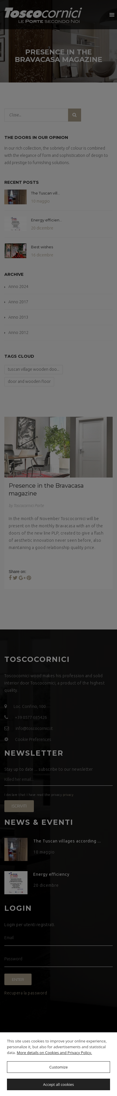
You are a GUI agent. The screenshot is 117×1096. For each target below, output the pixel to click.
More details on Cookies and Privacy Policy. (54, 1052)
